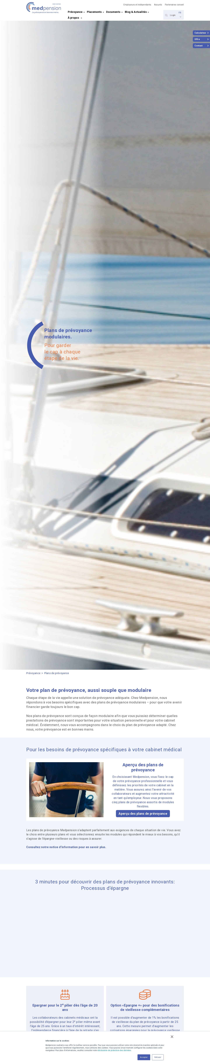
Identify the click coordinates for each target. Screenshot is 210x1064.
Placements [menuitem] (94, 11)
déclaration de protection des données (114, 1050)
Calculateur (200, 33)
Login (173, 15)
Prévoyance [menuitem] (75, 11)
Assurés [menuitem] (158, 5)
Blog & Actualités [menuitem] (136, 11)
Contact (199, 45)
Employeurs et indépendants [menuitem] (137, 5)
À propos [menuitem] (74, 17)
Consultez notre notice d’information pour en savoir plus (65, 847)
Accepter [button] (144, 1057)
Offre (197, 39)
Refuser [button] (157, 1057)
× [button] (172, 1036)
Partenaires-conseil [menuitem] (174, 5)
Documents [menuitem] (113, 11)
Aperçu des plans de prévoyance (143, 813)
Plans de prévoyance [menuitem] (56, 673)
